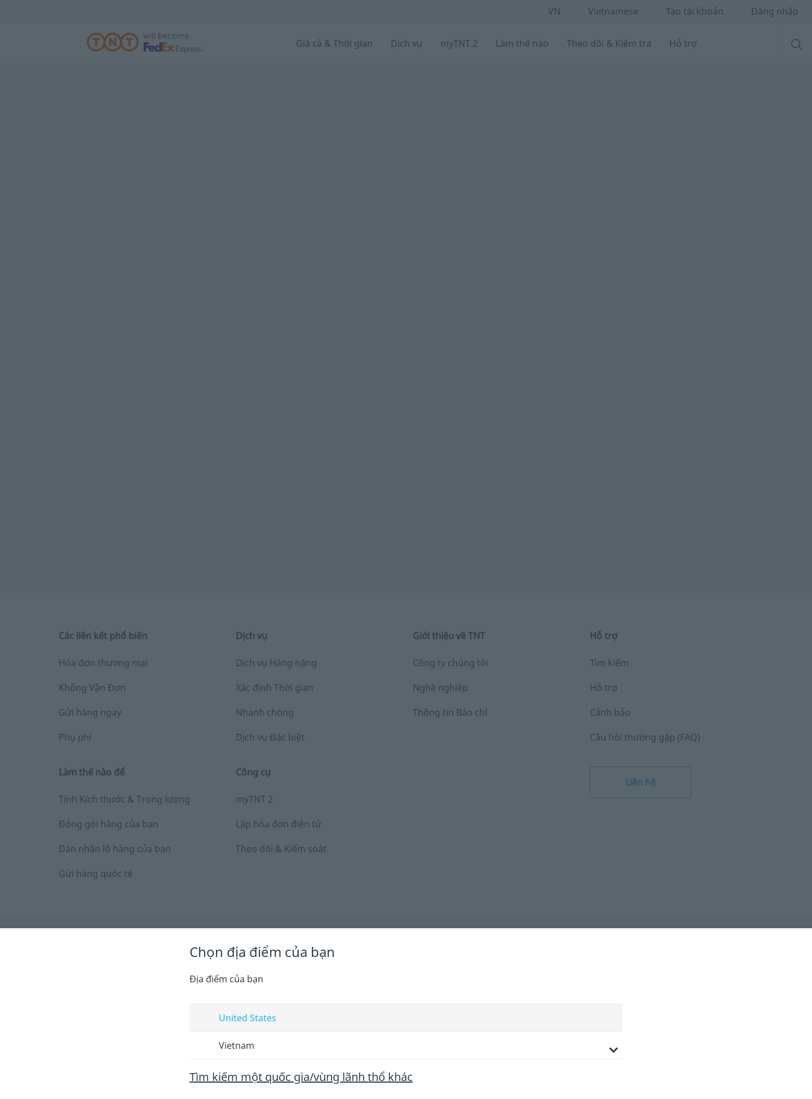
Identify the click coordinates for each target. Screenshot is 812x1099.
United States (236, 1018)
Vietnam (407, 1046)
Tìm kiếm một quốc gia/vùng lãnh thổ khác (301, 1076)
